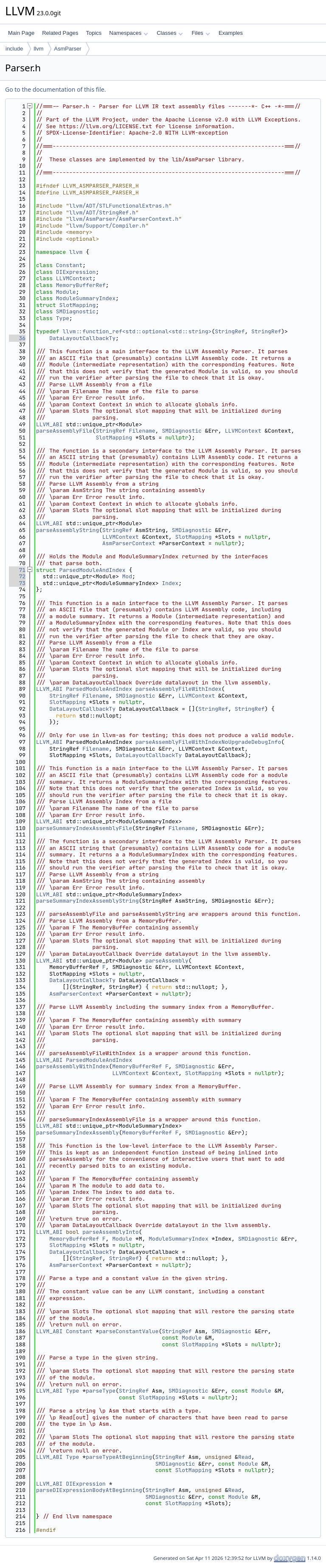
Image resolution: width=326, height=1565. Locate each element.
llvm (38, 48)
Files (200, 33)
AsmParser (67, 48)
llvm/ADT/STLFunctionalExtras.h (119, 205)
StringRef (229, 331)
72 (17, 576)
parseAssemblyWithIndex (72, 1066)
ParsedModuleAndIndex (92, 570)
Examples (231, 33)
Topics (93, 33)
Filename (142, 430)
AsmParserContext (128, 543)
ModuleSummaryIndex (85, 298)
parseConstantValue (128, 1331)
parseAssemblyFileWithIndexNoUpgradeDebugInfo (208, 742)
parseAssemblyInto (110, 1232)
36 (17, 338)
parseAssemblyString (67, 530)
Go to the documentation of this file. (55, 89)
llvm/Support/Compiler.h (107, 225)
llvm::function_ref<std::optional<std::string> (136, 331)
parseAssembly (166, 960)
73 (17, 583)
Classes (170, 33)
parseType (100, 1390)
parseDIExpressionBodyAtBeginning (89, 1490)
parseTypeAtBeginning (119, 1457)
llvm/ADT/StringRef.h (102, 212)
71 (17, 570)
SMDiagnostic (76, 311)
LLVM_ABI (49, 424)
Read (244, 1457)
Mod (127, 576)
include (14, 48)
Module (66, 292)
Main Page (21, 33)
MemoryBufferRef (81, 285)
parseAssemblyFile (64, 430)
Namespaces (128, 33)
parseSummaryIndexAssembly (77, 1132)
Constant (69, 265)
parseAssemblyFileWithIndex (178, 688)
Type (62, 318)
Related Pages (60, 33)
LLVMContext (74, 278)
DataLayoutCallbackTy (82, 338)
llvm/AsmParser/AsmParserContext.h (123, 218)
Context (167, 1073)
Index (170, 583)
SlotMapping (77, 305)
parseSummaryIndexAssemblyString (87, 900)
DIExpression (76, 272)
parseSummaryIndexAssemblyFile (84, 828)
